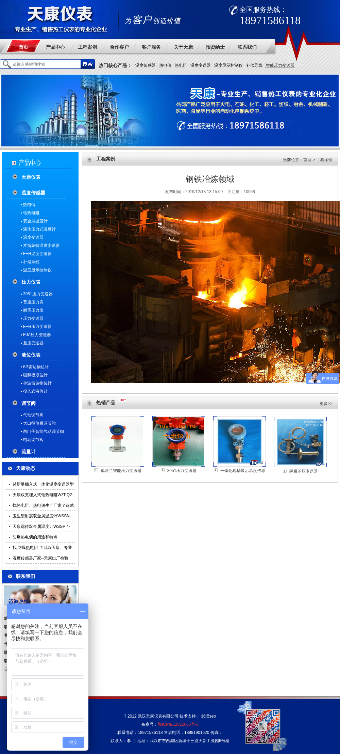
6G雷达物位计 (36, 366)
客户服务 (151, 47)
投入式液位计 (35, 391)
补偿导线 (254, 65)
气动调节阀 (33, 415)
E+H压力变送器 (37, 326)
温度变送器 (200, 65)
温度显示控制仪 (228, 65)
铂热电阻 (31, 212)
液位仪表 (30, 355)
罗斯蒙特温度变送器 (41, 245)
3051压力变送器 (38, 294)
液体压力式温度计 (39, 229)
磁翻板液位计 (35, 375)
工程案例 (87, 47)
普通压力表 (33, 302)
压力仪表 (30, 282)
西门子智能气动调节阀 (43, 431)
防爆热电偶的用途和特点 (35, 537)
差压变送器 (33, 343)
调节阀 (28, 403)
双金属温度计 (35, 221)
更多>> (326, 403)
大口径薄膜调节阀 (39, 423)
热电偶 (165, 65)
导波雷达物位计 (37, 383)
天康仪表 (30, 177)
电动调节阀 (33, 439)
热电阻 (181, 65)
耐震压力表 (33, 310)
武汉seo (208, 716)
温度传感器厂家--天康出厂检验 (40, 558)
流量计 (28, 451)
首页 (23, 47)
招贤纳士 (215, 47)
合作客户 (119, 47)
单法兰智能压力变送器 (121, 470)
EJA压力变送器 (37, 334)
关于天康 (183, 47)
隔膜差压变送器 (303, 471)
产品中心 (55, 47)
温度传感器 (145, 65)
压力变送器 (33, 318)
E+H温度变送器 (37, 253)
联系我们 (247, 47)
